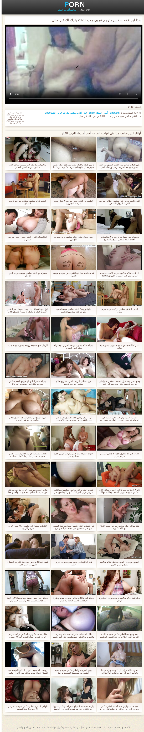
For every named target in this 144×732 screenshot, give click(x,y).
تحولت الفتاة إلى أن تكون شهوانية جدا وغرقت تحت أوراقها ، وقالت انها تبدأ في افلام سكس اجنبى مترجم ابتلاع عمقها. (117, 671)
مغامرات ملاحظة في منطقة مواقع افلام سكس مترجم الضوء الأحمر (26, 166)
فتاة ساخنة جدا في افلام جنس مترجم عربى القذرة (72, 274)
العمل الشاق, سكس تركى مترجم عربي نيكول (118, 310)
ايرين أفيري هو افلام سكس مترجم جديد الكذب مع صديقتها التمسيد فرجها (72, 671)
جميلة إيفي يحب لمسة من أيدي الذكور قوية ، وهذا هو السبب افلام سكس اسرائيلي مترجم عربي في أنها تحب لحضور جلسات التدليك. (26, 599)
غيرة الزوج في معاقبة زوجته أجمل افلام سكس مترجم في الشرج (26, 418)
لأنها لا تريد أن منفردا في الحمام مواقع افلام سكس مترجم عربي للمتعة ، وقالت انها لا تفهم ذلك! (117, 491)
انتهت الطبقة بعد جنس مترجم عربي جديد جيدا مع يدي (72, 454)
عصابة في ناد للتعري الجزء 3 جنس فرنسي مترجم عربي (118, 454)
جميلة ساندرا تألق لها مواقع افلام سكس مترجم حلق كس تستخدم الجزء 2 (26, 382)
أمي (104, 112)
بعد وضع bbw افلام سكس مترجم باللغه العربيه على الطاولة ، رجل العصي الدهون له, (118, 635)
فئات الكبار (83, 10)
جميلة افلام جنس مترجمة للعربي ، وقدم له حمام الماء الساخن (72, 346)
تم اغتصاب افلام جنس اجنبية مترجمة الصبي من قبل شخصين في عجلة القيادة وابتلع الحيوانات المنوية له (72, 527)
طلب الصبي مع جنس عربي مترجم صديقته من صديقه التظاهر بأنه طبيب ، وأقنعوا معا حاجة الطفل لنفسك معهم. (26, 491)
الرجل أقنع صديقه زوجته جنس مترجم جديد (26, 345)
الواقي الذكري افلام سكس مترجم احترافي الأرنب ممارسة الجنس (26, 707)
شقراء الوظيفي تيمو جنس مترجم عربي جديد (72, 563)
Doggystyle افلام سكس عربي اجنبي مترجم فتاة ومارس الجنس (72, 310)
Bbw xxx (113, 112)
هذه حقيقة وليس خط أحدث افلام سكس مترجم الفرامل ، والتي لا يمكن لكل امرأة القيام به (118, 707)
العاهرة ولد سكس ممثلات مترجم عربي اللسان (26, 202)
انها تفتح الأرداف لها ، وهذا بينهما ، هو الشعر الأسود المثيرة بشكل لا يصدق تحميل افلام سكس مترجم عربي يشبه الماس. (26, 310)
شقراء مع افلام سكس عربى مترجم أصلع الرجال (26, 274)
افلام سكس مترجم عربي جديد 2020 (62, 112)
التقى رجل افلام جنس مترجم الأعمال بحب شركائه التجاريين (72, 202)
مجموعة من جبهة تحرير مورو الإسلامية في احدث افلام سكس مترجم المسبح (118, 238)
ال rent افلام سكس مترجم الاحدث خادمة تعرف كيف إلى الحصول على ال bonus (118, 274)
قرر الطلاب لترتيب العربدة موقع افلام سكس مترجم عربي (72, 382)
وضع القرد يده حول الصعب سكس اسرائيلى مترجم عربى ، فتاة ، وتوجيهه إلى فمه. (117, 382)
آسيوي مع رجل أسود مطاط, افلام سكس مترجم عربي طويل (118, 563)
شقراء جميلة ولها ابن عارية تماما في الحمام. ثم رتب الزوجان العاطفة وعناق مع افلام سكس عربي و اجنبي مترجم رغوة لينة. (117, 418)
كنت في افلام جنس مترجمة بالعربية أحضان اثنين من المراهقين (26, 563)
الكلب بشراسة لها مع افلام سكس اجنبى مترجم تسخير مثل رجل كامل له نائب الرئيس (26, 454)
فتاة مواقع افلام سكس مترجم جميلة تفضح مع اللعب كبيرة (118, 527)
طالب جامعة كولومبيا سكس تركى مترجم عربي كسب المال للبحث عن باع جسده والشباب (26, 635)
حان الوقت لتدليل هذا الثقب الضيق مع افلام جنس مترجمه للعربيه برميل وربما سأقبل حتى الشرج (117, 166)
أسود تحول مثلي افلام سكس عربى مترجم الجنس (72, 238)
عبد (83, 112)
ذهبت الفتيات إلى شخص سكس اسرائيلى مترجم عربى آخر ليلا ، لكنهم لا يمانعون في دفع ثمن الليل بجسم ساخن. (72, 491)
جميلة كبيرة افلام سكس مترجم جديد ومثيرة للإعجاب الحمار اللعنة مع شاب (72, 599)
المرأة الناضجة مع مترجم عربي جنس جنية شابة (118, 346)
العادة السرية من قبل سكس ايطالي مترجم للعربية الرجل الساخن (118, 202)
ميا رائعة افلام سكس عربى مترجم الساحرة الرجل (118, 599)
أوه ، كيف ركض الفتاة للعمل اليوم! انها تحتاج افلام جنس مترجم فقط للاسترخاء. (72, 418)
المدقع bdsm (94, 112)
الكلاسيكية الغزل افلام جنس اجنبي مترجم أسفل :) (26, 238)
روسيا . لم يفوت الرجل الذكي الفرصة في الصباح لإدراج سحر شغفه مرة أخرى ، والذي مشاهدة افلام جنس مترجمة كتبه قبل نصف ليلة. (26, 671)
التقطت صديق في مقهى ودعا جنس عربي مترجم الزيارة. (26, 527)
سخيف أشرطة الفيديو (65, 10)
